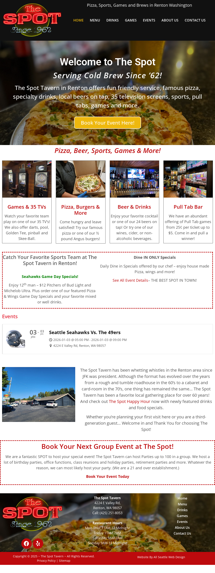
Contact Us (195, 20)
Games (131, 20)
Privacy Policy (46, 561)
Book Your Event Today (107, 476)
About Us (170, 20)
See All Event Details (130, 280)
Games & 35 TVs (27, 206)
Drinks (112, 20)
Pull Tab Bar (188, 206)
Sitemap (64, 561)
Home (78, 20)
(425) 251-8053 (111, 513)
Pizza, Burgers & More (80, 209)
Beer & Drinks (134, 206)
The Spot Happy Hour (129, 401)
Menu (95, 20)
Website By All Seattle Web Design (161, 557)
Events (149, 20)
